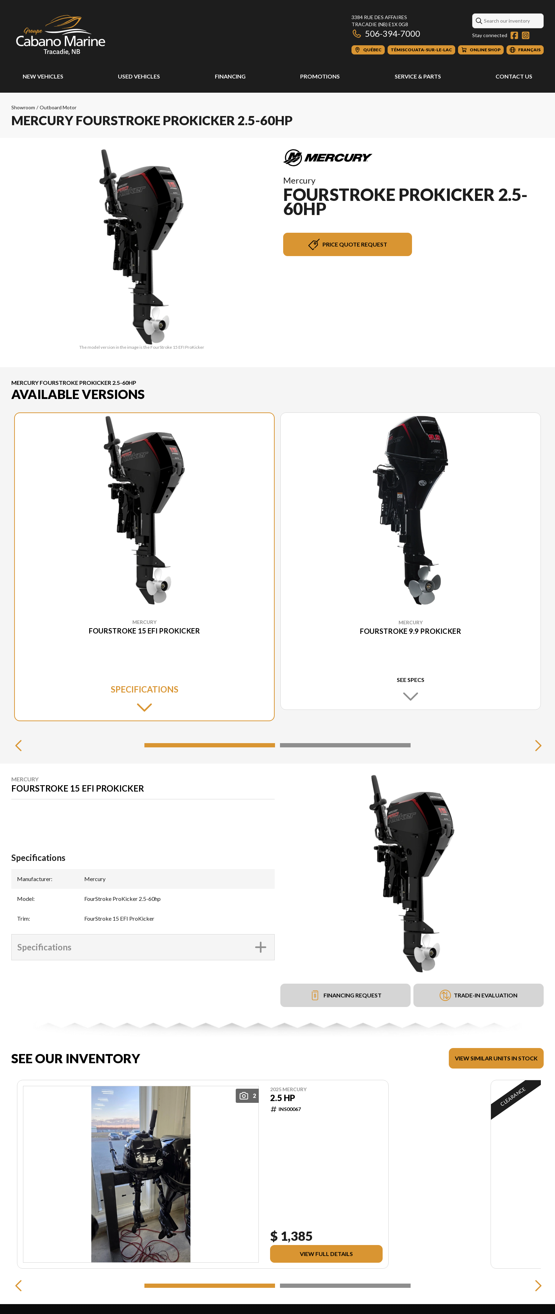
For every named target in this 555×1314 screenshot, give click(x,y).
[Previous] (18, 745)
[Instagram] (525, 35)
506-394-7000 (385, 33)
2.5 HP (282, 1098)
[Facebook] (514, 35)
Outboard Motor (58, 107)
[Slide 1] (209, 745)
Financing (230, 76)
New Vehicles (43, 76)
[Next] (537, 745)
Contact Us (514, 76)
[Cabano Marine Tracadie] (60, 34)
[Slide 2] (345, 745)
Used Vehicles (139, 76)
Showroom (23, 107)
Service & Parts (418, 76)
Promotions (320, 76)
